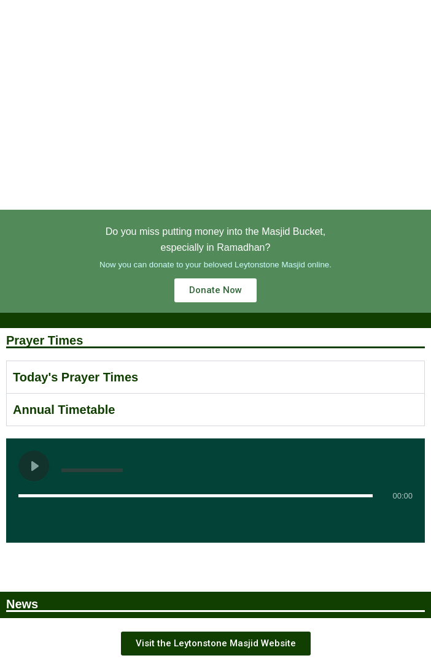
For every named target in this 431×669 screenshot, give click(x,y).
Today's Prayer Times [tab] (75, 377)
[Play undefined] (33, 466)
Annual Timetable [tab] (64, 409)
